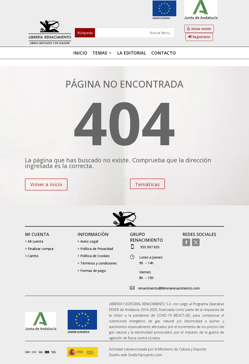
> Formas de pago (91, 270)
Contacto (163, 53)
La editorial (131, 53)
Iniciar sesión (201, 28)
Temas (99, 53)
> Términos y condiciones (97, 263)
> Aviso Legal (87, 241)
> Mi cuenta (34, 241)
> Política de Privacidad (95, 248)
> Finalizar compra (39, 248)
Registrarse (201, 37)
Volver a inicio (46, 184)
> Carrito (31, 256)
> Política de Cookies (93, 256)
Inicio (80, 53)
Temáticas (147, 184)
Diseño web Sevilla (123, 355)
